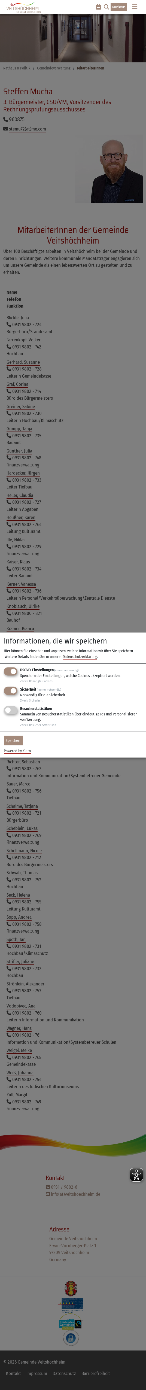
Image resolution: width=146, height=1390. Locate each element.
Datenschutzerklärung (80, 656)
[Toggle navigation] (135, 7)
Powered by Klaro (17, 750)
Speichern (13, 740)
